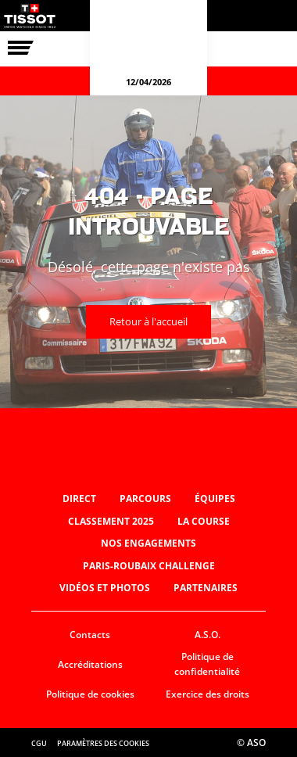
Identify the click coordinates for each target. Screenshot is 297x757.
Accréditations (90, 664)
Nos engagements (148, 543)
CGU (39, 743)
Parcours (145, 498)
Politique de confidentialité (207, 664)
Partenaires (206, 587)
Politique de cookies (90, 694)
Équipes (215, 498)
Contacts (90, 634)
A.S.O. (207, 634)
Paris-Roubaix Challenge (149, 565)
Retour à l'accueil (148, 321)
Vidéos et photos (104, 587)
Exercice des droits (207, 694)
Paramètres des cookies (103, 743)
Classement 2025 (111, 521)
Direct (79, 498)
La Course (203, 521)
